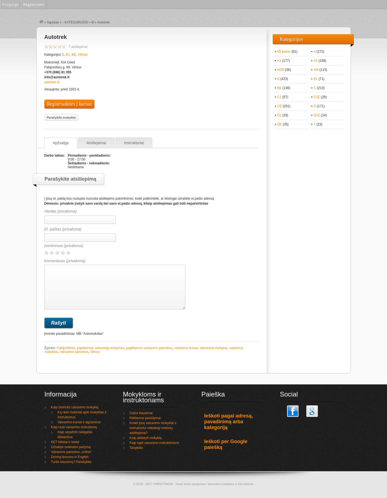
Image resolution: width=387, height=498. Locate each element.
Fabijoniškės (66, 348)
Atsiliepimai (96, 143)
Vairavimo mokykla (213, 348)
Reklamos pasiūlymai (145, 418)
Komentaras (114, 284)
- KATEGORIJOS (75, 22)
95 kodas (284, 51)
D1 (279, 115)
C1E (317, 97)
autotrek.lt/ (52, 82)
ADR (280, 70)
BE (74, 55)
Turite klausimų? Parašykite (71, 462)
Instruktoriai (134, 143)
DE (279, 124)
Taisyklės (136, 448)
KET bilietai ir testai (65, 442)
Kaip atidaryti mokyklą (145, 438)
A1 (279, 61)
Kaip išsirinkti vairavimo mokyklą (74, 407)
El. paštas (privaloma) (63, 229)
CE (279, 106)
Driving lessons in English (70, 457)
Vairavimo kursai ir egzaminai (79, 422)
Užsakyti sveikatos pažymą (71, 447)
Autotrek (55, 37)
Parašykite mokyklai (61, 117)
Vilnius (83, 55)
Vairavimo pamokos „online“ (71, 452)
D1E (317, 115)
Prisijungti (10, 4)
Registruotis (33, 4)
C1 (279, 97)
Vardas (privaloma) (60, 211)
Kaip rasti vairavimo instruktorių (74, 427)
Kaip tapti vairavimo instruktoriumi (154, 443)
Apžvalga (61, 143)
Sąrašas (53, 22)
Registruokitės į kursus (69, 104)
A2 (316, 61)
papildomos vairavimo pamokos (149, 348)
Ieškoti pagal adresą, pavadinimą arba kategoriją (228, 421)
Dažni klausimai (141, 413)
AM (316, 70)
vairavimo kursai (186, 348)
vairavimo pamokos (74, 352)
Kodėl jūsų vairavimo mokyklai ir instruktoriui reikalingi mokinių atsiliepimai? (153, 428)
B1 (68, 55)
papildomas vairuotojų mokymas (100, 348)
